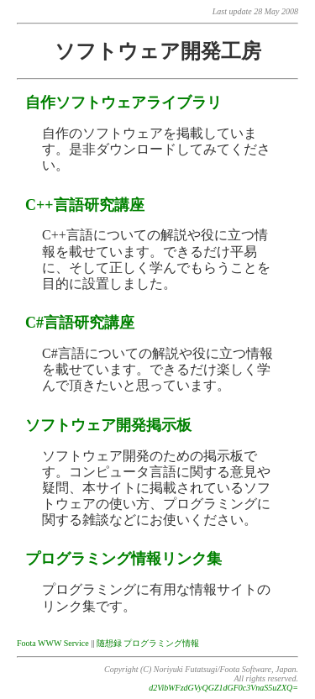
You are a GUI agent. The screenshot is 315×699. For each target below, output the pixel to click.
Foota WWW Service (53, 643)
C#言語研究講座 (79, 322)
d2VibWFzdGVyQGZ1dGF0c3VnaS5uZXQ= (223, 687)
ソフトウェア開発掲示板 (108, 425)
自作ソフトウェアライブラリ (123, 102)
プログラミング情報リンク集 (123, 558)
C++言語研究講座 (84, 205)
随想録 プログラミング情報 (148, 643)
